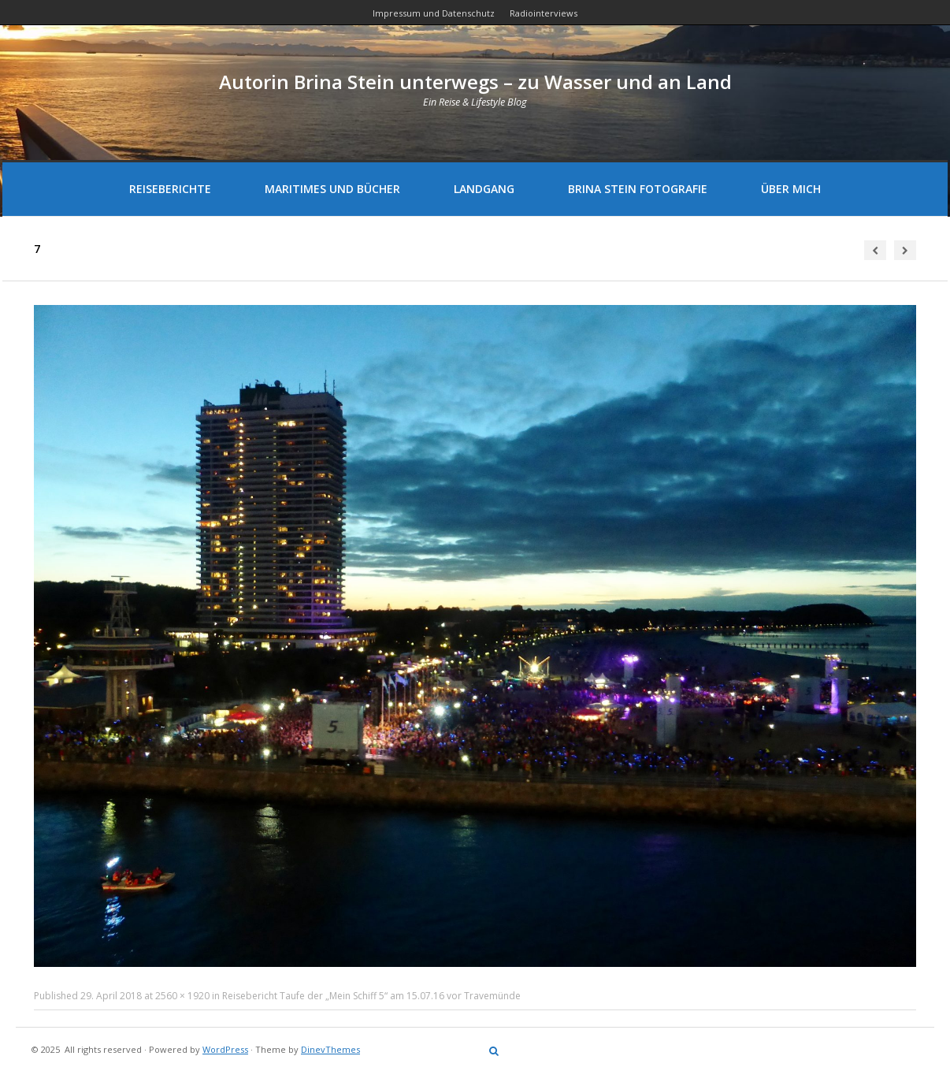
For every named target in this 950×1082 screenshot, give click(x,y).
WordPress (225, 1049)
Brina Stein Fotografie (637, 188)
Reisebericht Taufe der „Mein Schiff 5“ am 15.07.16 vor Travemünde (371, 995)
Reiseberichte (170, 188)
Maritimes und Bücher (332, 188)
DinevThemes (330, 1049)
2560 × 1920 (182, 995)
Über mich (791, 188)
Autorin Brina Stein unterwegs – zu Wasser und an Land (475, 82)
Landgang (484, 188)
